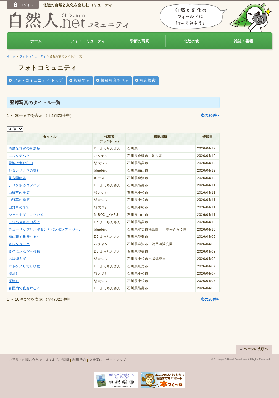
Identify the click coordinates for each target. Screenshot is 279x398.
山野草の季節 (19, 193)
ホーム (36, 41)
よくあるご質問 (57, 360)
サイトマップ (116, 360)
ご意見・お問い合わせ (25, 360)
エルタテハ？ (19, 156)
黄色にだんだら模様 (24, 252)
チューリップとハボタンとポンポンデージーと (45, 229)
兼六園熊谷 (17, 178)
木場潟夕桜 (17, 259)
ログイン (23, 4)
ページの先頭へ (253, 349)
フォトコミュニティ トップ (38, 80)
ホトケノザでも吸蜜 (24, 266)
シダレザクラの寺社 (24, 170)
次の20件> (210, 115)
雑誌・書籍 (243, 41)
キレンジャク (19, 244)
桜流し (14, 273)
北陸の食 (191, 41)
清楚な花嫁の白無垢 (24, 148)
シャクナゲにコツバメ (26, 215)
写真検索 (148, 80)
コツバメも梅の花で (24, 222)
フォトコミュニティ (87, 41)
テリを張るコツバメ (24, 185)
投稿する (82, 80)
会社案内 (95, 360)
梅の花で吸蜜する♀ (24, 237)
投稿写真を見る (115, 80)
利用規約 (79, 360)
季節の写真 (139, 41)
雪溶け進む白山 (21, 163)
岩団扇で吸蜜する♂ (24, 288)
